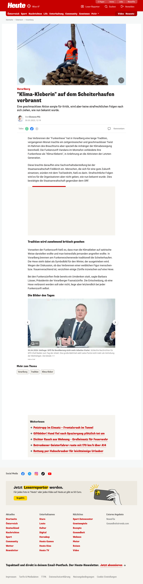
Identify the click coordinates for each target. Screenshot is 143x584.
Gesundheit (79, 532)
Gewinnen (84, 13)
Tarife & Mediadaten (28, 576)
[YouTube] (49, 473)
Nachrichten (35, 13)
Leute (42, 523)
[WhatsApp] (26, 128)
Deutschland (12, 528)
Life (46, 13)
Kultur (42, 528)
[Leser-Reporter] (90, 7)
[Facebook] (32, 128)
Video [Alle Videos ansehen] (121, 13)
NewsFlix (110, 519)
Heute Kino (45, 546)
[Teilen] (37, 128)
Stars (42, 519)
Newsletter (12, 550)
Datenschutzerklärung (59, 576)
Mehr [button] (94, 13)
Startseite (9, 20)
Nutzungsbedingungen (83, 576)
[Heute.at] (17, 5)
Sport (24, 13)
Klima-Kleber (47, 372)
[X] (29, 473)
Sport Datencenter (83, 519)
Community (71, 13)
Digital (43, 532)
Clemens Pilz (34, 117)
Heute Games (46, 541)
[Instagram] (36, 473)
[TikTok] (43, 473)
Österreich (13, 13)
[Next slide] (115, 322)
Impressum (11, 576)
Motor (76, 541)
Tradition (34, 372)
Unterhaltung (56, 13)
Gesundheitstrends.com (117, 523)
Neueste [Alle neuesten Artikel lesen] (130, 13)
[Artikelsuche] (110, 7)
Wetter (10, 546)
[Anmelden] (127, 7)
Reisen (76, 546)
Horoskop (44, 537)
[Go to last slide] (27, 322)
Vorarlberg (30, 20)
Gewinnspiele (80, 523)
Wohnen (77, 537)
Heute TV (44, 550)
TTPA (43, 576)
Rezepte (77, 528)
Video (76, 550)
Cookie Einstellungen (107, 576)
